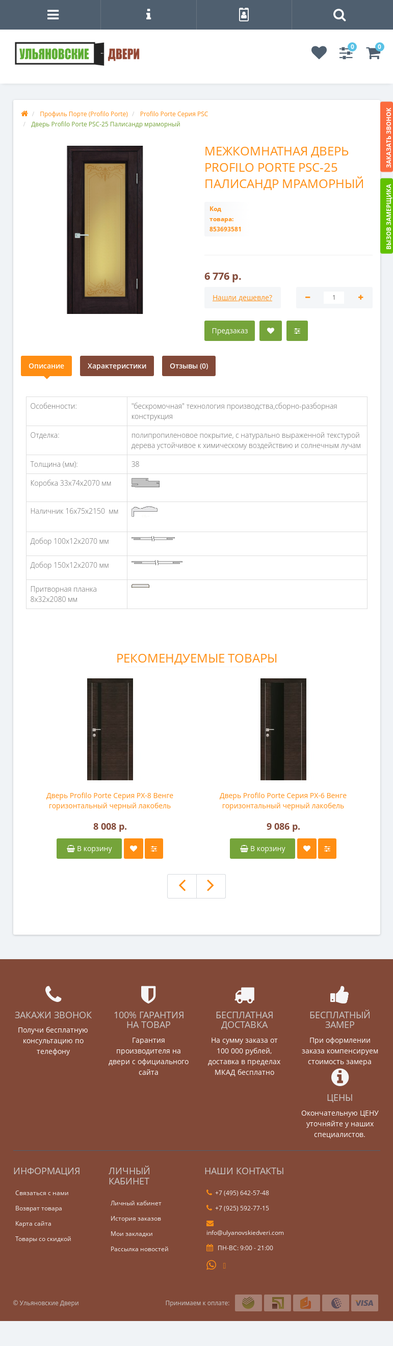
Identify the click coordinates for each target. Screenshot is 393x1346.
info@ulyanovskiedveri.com (245, 1228)
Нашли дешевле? (242, 297)
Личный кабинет (136, 1203)
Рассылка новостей (140, 1249)
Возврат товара (38, 1208)
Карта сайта (33, 1223)
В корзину (89, 848)
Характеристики (117, 366)
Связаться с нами (42, 1193)
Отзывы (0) (189, 366)
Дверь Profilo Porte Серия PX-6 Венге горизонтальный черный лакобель (283, 800)
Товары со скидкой (43, 1238)
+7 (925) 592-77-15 (237, 1208)
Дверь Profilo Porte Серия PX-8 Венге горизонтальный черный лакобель (109, 800)
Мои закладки (132, 1233)
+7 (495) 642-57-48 (237, 1193)
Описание (46, 366)
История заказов (136, 1218)
